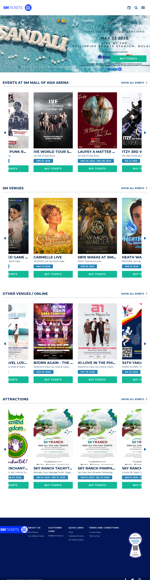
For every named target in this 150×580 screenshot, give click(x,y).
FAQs (71, 532)
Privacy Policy (95, 532)
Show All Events (134, 83)
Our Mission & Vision (36, 536)
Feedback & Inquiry (56, 536)
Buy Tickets (128, 58)
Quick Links (76, 527)
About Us (34, 527)
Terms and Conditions (104, 527)
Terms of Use (95, 536)
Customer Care (55, 529)
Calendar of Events (76, 536)
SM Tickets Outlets (76, 540)
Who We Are (33, 532)
